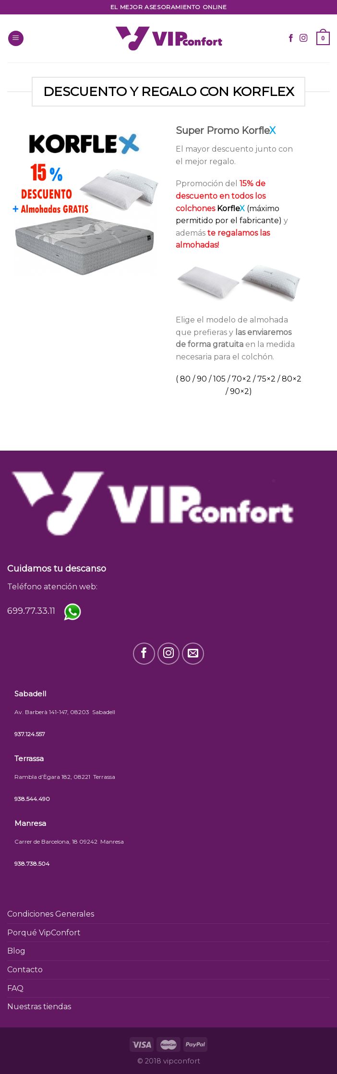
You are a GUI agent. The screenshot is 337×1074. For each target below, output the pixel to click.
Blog (16, 950)
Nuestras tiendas (39, 1006)
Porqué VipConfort (44, 932)
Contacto (25, 969)
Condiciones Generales (50, 914)
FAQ (15, 988)
